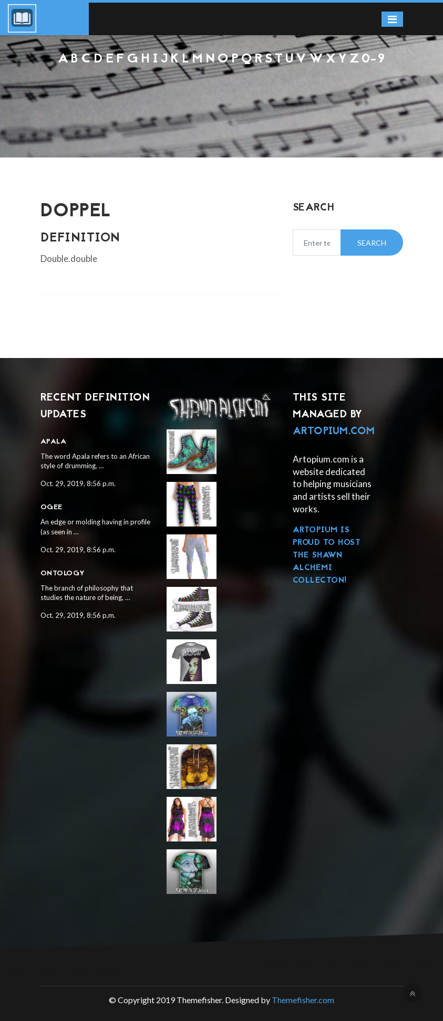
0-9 (374, 59)
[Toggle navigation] (392, 19)
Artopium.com (334, 431)
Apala (53, 441)
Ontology (62, 573)
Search (371, 242)
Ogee (51, 507)
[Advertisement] (221, 95)
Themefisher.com (303, 1000)
